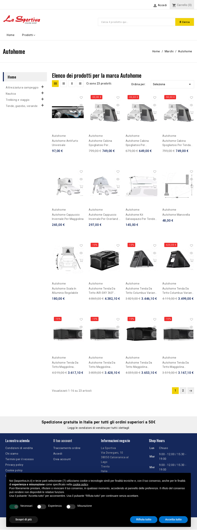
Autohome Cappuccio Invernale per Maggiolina (68, 217)
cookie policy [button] (80, 484)
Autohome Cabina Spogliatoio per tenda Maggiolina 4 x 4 (176, 144)
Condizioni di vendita (19, 448)
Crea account (62, 459)
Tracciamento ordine (67, 448)
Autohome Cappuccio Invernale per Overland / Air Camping (104, 217)
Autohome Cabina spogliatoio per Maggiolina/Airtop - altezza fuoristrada (101, 144)
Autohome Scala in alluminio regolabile (65, 291)
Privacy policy (14, 465)
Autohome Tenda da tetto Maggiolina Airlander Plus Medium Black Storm (140, 365)
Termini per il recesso (19, 459)
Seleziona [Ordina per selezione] (172, 84)
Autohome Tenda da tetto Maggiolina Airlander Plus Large (65, 365)
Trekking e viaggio (18, 100)
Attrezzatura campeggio (22, 87)
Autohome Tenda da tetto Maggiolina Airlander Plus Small (175, 365)
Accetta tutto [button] (173, 519)
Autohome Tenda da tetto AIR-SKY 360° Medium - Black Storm (103, 291)
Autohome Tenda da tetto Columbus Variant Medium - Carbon (141, 291)
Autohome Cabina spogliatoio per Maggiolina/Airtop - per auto (141, 144)
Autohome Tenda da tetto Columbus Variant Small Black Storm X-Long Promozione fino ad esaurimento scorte (177, 291)
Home (12, 77)
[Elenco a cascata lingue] (139, 5)
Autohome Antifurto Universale (65, 143)
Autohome (59, 136)
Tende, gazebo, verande (22, 106)
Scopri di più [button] (23, 519)
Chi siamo (11, 454)
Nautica (11, 94)
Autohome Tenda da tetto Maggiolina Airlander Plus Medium (103, 365)
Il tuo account (62, 440)
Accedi (57, 454)
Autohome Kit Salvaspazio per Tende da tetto (140, 217)
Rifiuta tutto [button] (143, 519)
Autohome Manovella (176, 215)
